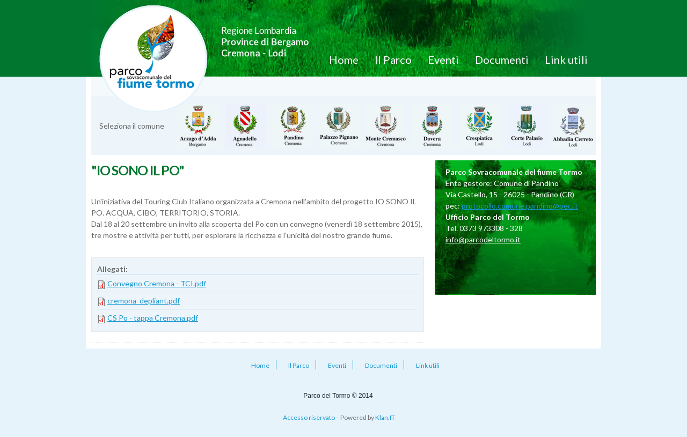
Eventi (443, 59)
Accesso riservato (309, 417)
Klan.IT (385, 417)
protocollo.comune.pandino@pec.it (520, 205)
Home (344, 59)
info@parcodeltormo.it (483, 239)
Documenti (502, 59)
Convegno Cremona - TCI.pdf (156, 283)
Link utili (566, 59)
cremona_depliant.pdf (143, 300)
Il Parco (393, 59)
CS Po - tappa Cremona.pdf (152, 317)
